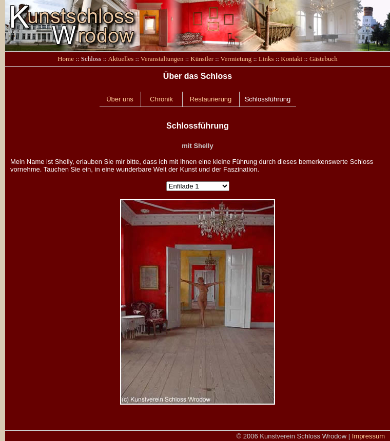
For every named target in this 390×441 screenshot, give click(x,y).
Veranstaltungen (162, 58)
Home (65, 58)
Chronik (161, 99)
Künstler (201, 58)
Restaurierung (211, 99)
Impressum (368, 436)
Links (266, 58)
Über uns (119, 99)
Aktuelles (120, 58)
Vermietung (236, 58)
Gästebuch (323, 58)
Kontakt (291, 58)
